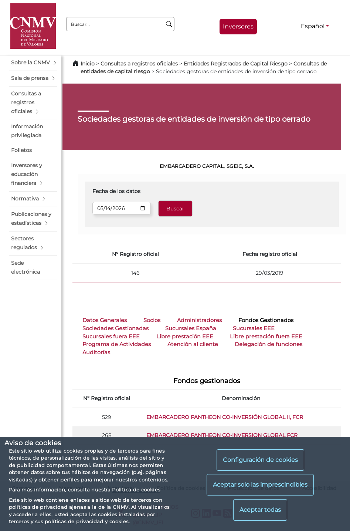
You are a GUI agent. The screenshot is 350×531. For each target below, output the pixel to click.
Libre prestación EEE (184, 336)
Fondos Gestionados (265, 320)
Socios (151, 320)
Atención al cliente (192, 344)
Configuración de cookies (260, 459)
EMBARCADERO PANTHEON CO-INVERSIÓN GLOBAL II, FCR (224, 417)
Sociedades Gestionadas (115, 328)
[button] (33, 62)
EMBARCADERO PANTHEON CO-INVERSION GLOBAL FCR (222, 435)
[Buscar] (169, 24)
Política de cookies (136, 490)
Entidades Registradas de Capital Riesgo (236, 63)
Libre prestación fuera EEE (266, 336)
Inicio (88, 63)
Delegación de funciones (268, 344)
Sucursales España (190, 328)
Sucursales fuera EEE (111, 336)
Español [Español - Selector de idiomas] (312, 26)
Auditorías (96, 352)
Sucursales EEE (254, 328)
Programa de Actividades (116, 344)
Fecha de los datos (116, 191)
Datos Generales (104, 320)
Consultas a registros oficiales (139, 63)
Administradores (199, 320)
